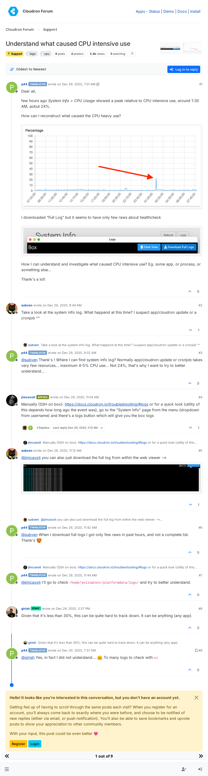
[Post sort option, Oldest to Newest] (28, 69)
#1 (200, 84)
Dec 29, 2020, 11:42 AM (79, 527)
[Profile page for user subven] (11, 308)
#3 (200, 353)
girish (25, 608)
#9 (200, 650)
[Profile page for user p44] (11, 87)
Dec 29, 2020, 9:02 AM (79, 353)
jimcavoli (28, 397)
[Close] (196, 697)
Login (34, 744)
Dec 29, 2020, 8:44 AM (64, 305)
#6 (200, 527)
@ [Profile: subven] (29, 359)
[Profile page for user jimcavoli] (11, 400)
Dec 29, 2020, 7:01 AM (78, 84)
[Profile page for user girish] (11, 611)
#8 (200, 608)
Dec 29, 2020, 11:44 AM (79, 575)
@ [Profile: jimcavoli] (31, 457)
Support (14, 54)
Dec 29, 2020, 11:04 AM (81, 397)
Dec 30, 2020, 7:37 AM (79, 650)
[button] (7, 769)
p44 (24, 84)
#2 (200, 305)
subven (26, 305)
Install (195, 11)
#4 (200, 397)
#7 (200, 575)
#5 (200, 450)
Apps (140, 11)
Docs (182, 11)
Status (154, 11)
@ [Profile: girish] (27, 657)
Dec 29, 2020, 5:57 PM (73, 608)
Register (18, 744)
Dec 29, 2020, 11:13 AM (64, 450)
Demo (168, 11)
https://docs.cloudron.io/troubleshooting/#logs (106, 404)
